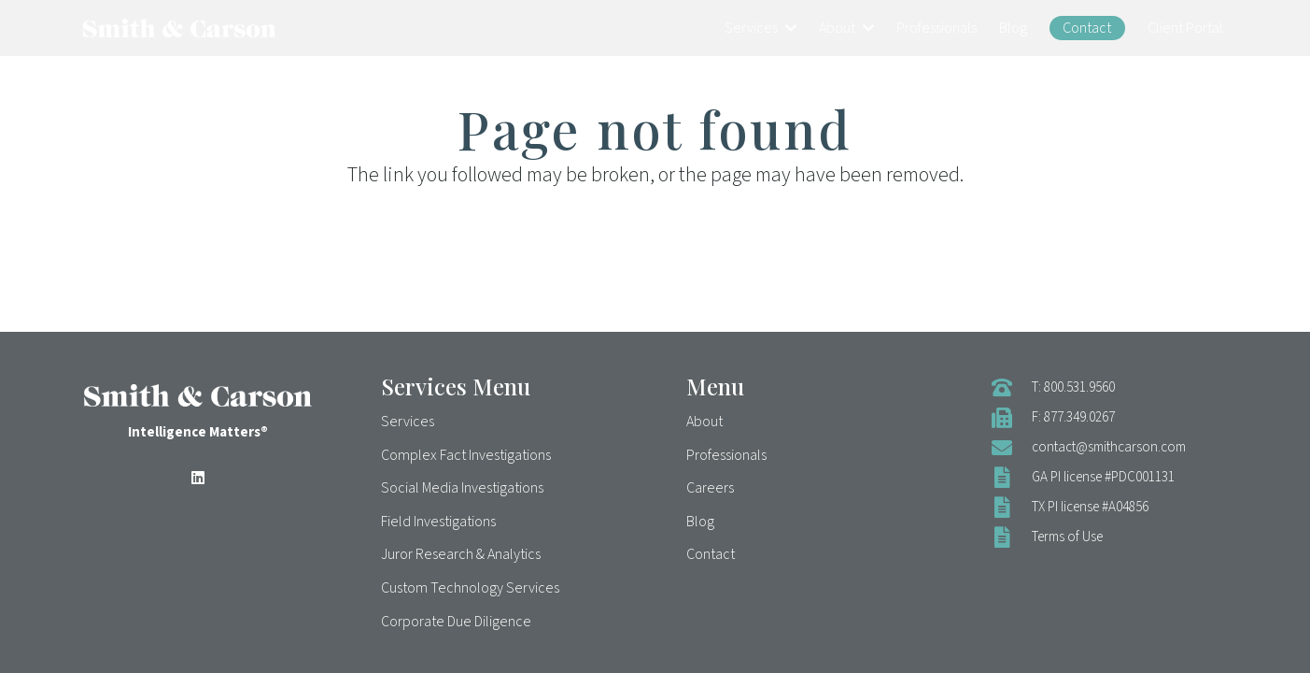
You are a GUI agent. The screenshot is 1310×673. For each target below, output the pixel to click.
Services (407, 421)
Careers (710, 488)
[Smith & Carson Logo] (179, 28)
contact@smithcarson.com (1109, 447)
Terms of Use (1067, 537)
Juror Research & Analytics (461, 554)
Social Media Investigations (462, 488)
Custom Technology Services (470, 588)
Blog (700, 521)
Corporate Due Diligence (456, 621)
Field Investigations (438, 521)
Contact (710, 554)
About (704, 421)
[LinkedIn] (198, 477)
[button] (787, 28)
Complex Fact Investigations (466, 455)
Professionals (726, 455)
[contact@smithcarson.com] (1011, 447)
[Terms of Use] (1011, 537)
